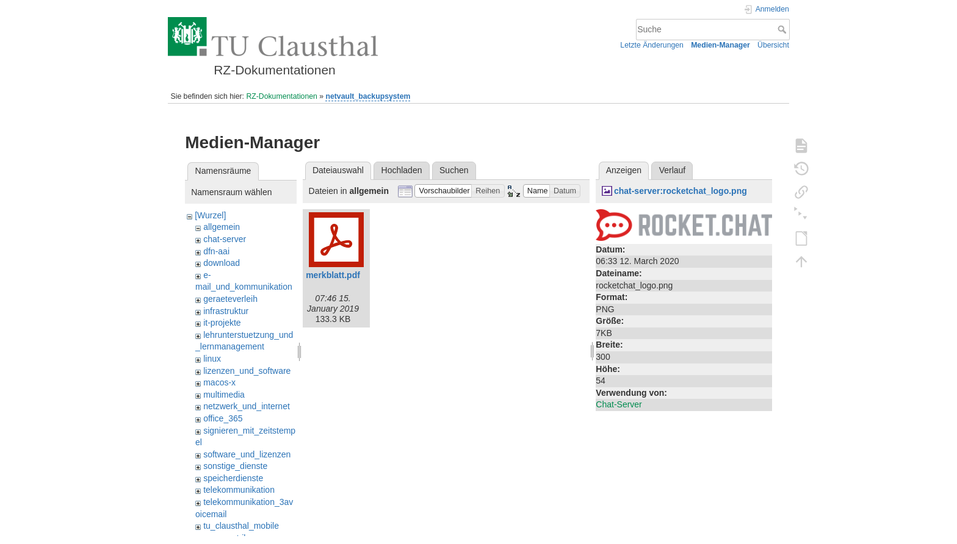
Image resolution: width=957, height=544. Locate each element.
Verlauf (672, 170)
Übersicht (773, 45)
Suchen (453, 170)
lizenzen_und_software (247, 371)
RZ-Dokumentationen (281, 96)
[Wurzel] (210, 215)
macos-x (219, 382)
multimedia (224, 394)
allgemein (221, 227)
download (221, 263)
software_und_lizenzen (247, 454)
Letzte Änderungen (652, 45)
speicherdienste (233, 478)
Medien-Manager (720, 45)
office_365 (222, 418)
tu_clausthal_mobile (241, 526)
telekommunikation (239, 490)
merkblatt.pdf (333, 275)
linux (212, 358)
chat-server (224, 239)
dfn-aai (216, 251)
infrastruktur (225, 311)
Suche (783, 29)
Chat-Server (618, 404)
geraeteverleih (230, 299)
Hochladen (401, 170)
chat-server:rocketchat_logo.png (680, 191)
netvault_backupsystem (367, 96)
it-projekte (221, 322)
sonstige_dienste (235, 466)
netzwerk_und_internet (246, 406)
